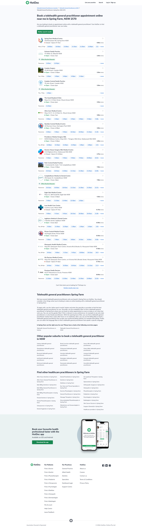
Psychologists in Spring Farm (91, 397)
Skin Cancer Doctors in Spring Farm (94, 403)
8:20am (89, 239)
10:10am (73, 132)
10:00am (49, 46)
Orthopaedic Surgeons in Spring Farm (94, 385)
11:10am (74, 46)
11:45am (48, 106)
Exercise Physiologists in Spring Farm (70, 391)
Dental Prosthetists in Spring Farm (69, 377)
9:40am (73, 158)
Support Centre (67, 487)
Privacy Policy (84, 483)
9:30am (57, 132)
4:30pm (57, 76)
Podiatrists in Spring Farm (91, 394)
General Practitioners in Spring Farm (70, 394)
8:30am (97, 239)
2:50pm (82, 226)
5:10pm (81, 76)
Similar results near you (71, 288)
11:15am (73, 171)
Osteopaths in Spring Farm (91, 388)
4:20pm (49, 76)
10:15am (48, 171)
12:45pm (56, 63)
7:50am (65, 239)
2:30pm (49, 93)
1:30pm (73, 226)
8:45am (48, 63)
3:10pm (57, 119)
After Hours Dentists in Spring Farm (47, 377)
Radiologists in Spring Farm (91, 400)
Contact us (83, 476)
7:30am (48, 239)
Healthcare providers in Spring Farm (94, 409)
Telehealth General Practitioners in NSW (69, 8)
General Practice (67, 468)
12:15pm (97, 187)
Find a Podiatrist (49, 479)
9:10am (48, 158)
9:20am (57, 158)
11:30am (97, 132)
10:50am (58, 46)
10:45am (56, 171)
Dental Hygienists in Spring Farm (46, 409)
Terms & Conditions (86, 479)
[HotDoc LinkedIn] (106, 465)
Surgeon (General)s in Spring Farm (93, 406)
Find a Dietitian (49, 490)
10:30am (56, 187)
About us (83, 468)
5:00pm (81, 119)
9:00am (48, 213)
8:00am (73, 239)
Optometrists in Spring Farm (91, 381)
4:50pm (73, 76)
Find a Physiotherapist (51, 476)
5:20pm (97, 119)
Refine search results (45, 32)
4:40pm (65, 76)
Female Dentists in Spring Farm (45, 397)
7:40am (57, 239)
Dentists (64, 476)
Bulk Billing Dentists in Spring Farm (47, 385)
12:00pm (90, 46)
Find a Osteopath (49, 494)
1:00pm (82, 145)
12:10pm (57, 145)
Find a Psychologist (50, 487)
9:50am (65, 132)
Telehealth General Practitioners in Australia (47, 8)
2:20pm (81, 200)
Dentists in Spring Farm (66, 380)
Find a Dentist (48, 472)
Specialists (65, 479)
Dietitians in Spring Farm (67, 383)
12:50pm (65, 226)
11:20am (82, 46)
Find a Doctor (48, 468)
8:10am (81, 239)
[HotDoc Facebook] (103, 465)
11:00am (66, 46)
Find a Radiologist (50, 501)
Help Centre (48, 508)
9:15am (57, 213)
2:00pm (90, 145)
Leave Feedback (49, 512)
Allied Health (66, 472)
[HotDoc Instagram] (109, 465)
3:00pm (48, 119)
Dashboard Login (67, 483)
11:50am (89, 187)
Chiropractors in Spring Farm (45, 405)
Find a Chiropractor (50, 483)
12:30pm (73, 145)
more (102, 46)
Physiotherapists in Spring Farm (92, 391)
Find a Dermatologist (51, 497)
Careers (82, 472)
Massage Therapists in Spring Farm (70, 397)
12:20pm (65, 145)
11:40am (64, 200)
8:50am (48, 132)
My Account (48, 505)
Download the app (42, 442)
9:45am (65, 213)
